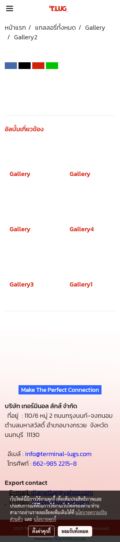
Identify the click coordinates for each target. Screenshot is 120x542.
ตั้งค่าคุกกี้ (41, 531)
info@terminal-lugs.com (58, 454)
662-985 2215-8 (55, 463)
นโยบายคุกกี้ (45, 519)
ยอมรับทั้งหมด (75, 531)
